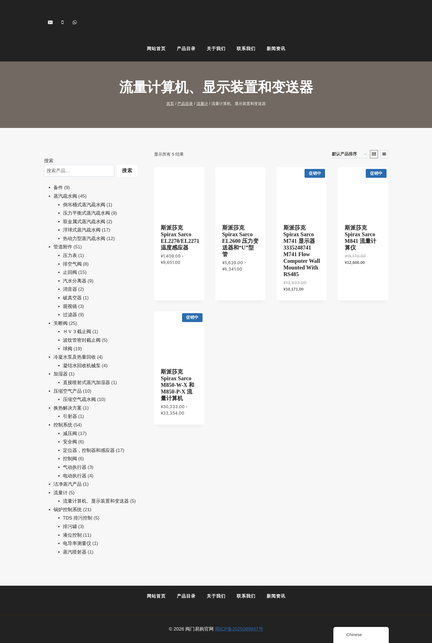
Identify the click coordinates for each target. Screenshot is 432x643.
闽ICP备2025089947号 (239, 629)
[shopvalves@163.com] (50, 22)
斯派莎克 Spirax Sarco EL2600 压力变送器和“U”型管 (240, 241)
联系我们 (246, 48)
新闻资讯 (276, 48)
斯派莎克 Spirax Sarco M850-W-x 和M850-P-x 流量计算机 (177, 385)
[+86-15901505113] (62, 22)
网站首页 (156, 48)
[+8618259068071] (75, 22)
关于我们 (216, 48)
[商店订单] (349, 154)
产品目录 (186, 48)
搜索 (48, 160)
